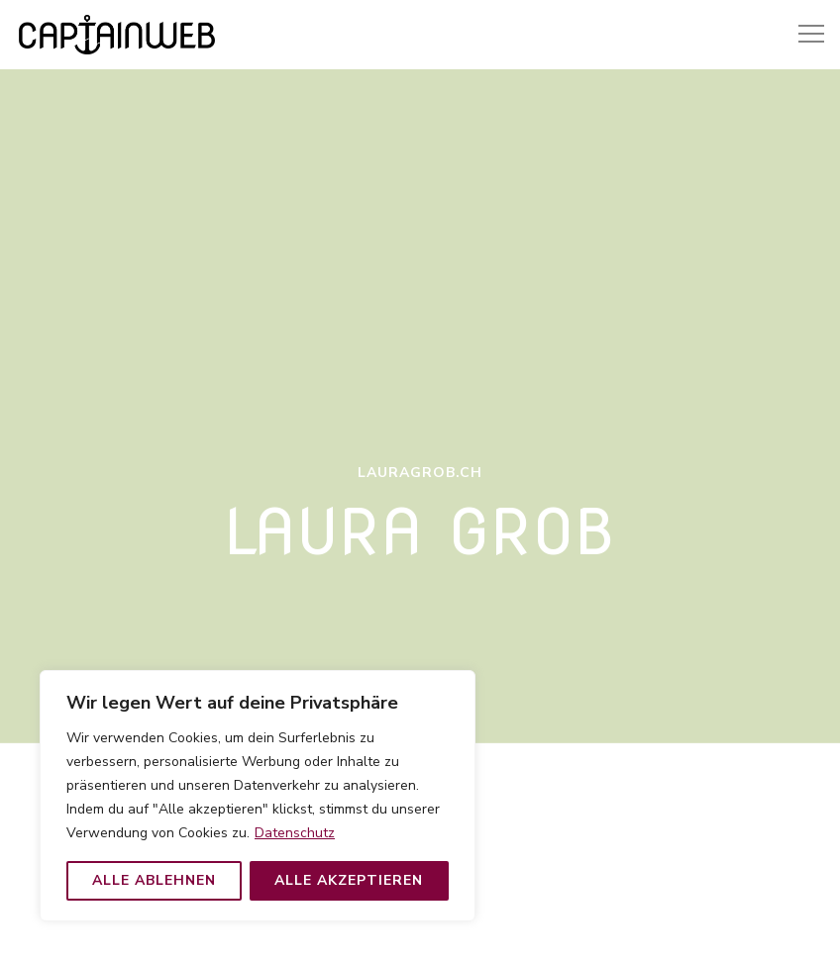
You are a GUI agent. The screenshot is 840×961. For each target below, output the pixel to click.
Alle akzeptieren (348, 880)
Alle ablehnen (154, 880)
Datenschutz (295, 832)
